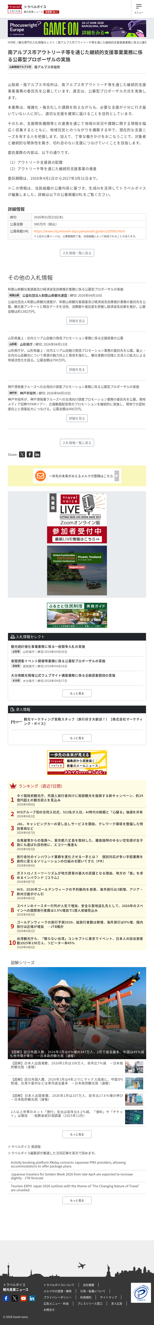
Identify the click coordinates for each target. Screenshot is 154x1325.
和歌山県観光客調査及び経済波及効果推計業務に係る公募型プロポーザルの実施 (65, 289)
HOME (12, 42)
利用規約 (85, 1297)
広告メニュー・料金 (56, 1303)
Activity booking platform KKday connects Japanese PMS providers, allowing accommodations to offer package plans (68, 1164)
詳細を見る (77, 320)
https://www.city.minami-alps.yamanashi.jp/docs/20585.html (79, 231)
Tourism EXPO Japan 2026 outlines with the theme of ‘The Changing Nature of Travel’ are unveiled (75, 1187)
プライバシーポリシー (58, 1297)
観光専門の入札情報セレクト (36, 42)
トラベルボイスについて (59, 1285)
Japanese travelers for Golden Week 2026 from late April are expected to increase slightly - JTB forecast (72, 1176)
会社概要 (88, 1285)
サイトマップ (108, 1297)
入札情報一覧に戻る (77, 252)
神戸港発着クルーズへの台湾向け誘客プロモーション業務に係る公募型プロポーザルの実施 (73, 386)
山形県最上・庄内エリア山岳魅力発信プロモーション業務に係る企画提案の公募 (65, 338)
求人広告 (116, 1303)
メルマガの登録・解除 (58, 1291)
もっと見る (77, 693)
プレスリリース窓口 (89, 1303)
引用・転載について (92, 1291)
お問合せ (49, 1310)
